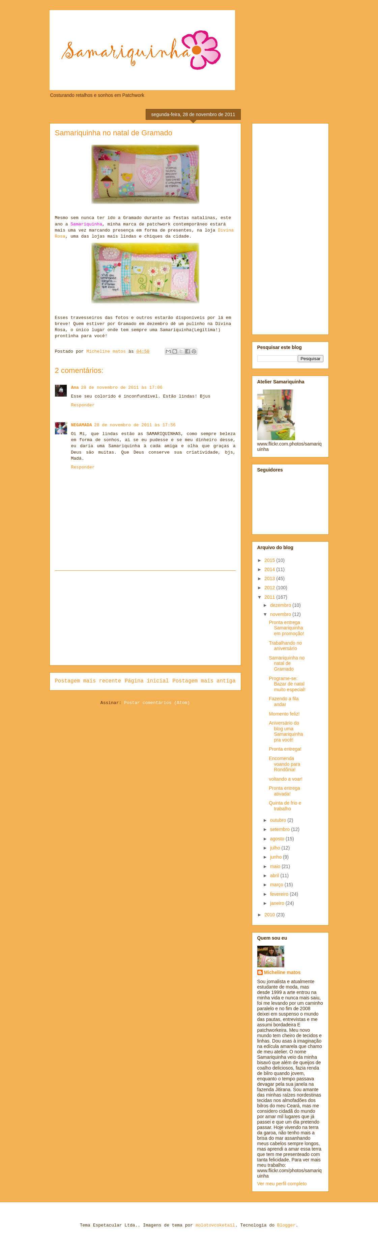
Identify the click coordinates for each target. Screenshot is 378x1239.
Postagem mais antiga (203, 681)
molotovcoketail (215, 1225)
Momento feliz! (284, 714)
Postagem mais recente (88, 681)
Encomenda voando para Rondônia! (284, 764)
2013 (270, 578)
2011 (270, 597)
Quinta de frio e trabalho (285, 805)
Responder (83, 405)
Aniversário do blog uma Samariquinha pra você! (286, 731)
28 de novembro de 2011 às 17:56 (135, 425)
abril (275, 875)
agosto (278, 838)
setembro (280, 829)
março (277, 884)
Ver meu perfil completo (282, 1183)
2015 (270, 560)
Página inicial (147, 681)
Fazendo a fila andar (283, 701)
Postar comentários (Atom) (157, 702)
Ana (75, 387)
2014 (270, 569)
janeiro (278, 903)
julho (275, 848)
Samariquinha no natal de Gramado (286, 663)
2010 (270, 914)
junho (276, 857)
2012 (270, 587)
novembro (281, 614)
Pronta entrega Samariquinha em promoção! (286, 628)
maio (276, 866)
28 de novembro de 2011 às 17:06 (122, 387)
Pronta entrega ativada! (284, 791)
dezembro (281, 605)
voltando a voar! (285, 779)
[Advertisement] (145, 618)
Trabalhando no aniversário (285, 645)
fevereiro (280, 894)
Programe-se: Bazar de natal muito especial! (287, 684)
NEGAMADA (81, 425)
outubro (278, 820)
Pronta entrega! (285, 749)
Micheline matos (282, 972)
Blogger (286, 1225)
